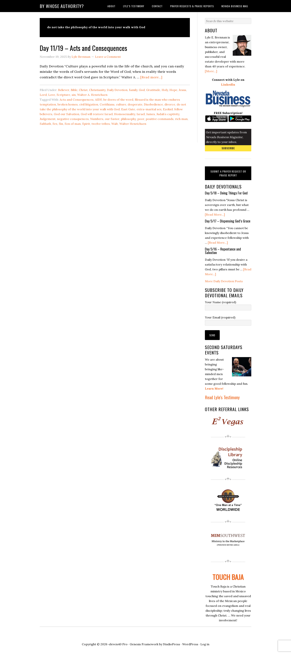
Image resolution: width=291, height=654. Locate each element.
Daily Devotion (117, 90)
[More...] (211, 71)
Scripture (63, 95)
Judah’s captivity (167, 114)
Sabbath (45, 124)
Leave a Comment (108, 56)
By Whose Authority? (62, 6)
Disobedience (153, 104)
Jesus (182, 90)
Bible (74, 90)
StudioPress (171, 644)
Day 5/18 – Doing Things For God (226, 192)
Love (51, 95)
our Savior (112, 119)
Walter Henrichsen (132, 124)
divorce (169, 104)
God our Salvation (66, 114)
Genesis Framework (144, 644)
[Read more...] (151, 77)
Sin (61, 124)
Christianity (97, 90)
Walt (114, 124)
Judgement (47, 119)
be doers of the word (118, 99)
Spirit (86, 124)
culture (121, 104)
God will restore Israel (97, 114)
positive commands (160, 119)
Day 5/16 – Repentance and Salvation (223, 250)
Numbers (96, 119)
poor (140, 119)
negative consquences (73, 119)
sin (74, 95)
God (142, 90)
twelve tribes (100, 124)
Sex (55, 124)
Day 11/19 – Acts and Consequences (83, 48)
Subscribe (228, 148)
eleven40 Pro (118, 644)
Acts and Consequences (77, 99)
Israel (141, 114)
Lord (43, 95)
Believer (63, 90)
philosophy (128, 119)
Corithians (107, 104)
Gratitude (153, 90)
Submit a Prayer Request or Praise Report (228, 173)
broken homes (68, 104)
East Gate (128, 109)
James (150, 114)
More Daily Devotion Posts (224, 281)
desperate (135, 104)
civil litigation (88, 104)
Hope (173, 90)
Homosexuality (124, 114)
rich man (181, 119)
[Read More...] (215, 214)
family (133, 90)
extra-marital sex (149, 109)
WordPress (190, 644)
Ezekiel (168, 109)
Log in (204, 644)
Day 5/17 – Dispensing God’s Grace (227, 220)
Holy (165, 90)
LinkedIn (228, 84)
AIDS (98, 99)
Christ (83, 90)
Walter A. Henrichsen (92, 95)
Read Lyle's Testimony (222, 397)
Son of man (73, 124)
